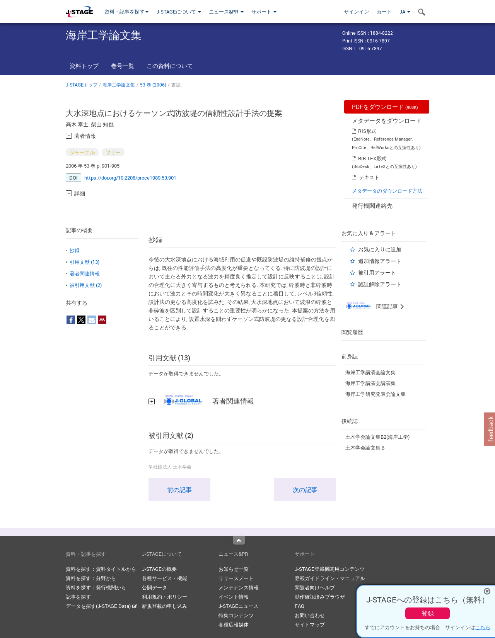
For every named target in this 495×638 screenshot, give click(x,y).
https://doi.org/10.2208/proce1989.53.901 (130, 177)
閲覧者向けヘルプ (315, 587)
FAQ (299, 605)
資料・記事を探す (126, 11)
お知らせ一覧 (233, 568)
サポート (264, 11)
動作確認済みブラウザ (320, 596)
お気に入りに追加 (379, 249)
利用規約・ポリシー (164, 596)
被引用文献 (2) (86, 285)
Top (239, 540)
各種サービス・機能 (164, 578)
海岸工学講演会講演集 (370, 383)
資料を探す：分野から (91, 578)
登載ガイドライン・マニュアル (330, 578)
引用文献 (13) (84, 261)
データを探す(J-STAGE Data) (101, 605)
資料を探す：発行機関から (96, 587)
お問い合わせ (310, 615)
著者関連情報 (85, 273)
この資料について (170, 66)
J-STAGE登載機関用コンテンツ (330, 568)
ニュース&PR (226, 11)
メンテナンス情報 (238, 587)
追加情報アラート (379, 261)
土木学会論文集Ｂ (365, 447)
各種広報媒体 (233, 624)
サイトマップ (310, 624)
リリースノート (236, 578)
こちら (482, 627)
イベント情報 (233, 596)
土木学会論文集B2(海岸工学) (377, 436)
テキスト (369, 177)
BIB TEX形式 (372, 158)
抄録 (75, 250)
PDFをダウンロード (385, 106)
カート (384, 11)
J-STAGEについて (178, 11)
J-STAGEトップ (81, 84)
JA (404, 11)
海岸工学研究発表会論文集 (375, 393)
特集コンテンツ (236, 615)
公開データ (154, 587)
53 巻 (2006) (153, 84)
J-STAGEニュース (238, 605)
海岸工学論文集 (118, 84)
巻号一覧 (122, 66)
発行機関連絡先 (372, 205)
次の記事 (305, 489)
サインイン (356, 11)
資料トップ (84, 66)
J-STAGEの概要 (159, 568)
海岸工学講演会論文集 (370, 372)
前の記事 (179, 489)
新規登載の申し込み (164, 605)
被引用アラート (377, 272)
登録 (428, 613)
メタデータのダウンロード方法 (387, 190)
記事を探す (78, 596)
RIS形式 (367, 130)
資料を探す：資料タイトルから (101, 568)
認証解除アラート (379, 284)
